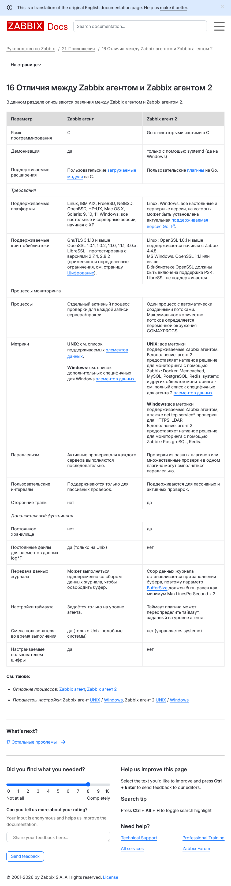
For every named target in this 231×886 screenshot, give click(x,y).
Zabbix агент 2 (102, 689)
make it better (173, 7)
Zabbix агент (72, 689)
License (110, 877)
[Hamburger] (219, 26)
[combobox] (141, 26)
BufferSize (157, 587)
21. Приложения (78, 48)
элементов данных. (116, 378)
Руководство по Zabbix (30, 48)
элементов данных (193, 392)
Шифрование (80, 272)
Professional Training (203, 837)
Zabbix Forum (196, 848)
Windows (113, 700)
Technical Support (139, 837)
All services (132, 848)
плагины (195, 170)
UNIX (95, 700)
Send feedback (25, 856)
